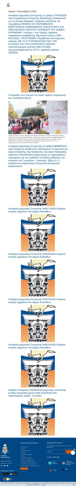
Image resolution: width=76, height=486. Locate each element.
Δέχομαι (43, 484)
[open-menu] (70, 5)
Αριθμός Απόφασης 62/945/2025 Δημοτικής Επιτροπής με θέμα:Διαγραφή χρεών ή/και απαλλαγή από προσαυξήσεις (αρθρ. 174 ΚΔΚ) (37, 393)
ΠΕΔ (66, 469)
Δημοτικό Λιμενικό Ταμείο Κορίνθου (70, 463)
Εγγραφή (70, 451)
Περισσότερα (36, 484)
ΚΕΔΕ (55, 470)
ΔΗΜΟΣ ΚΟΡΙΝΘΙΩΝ (15, 5)
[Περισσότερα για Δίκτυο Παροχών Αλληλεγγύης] (24, 468)
